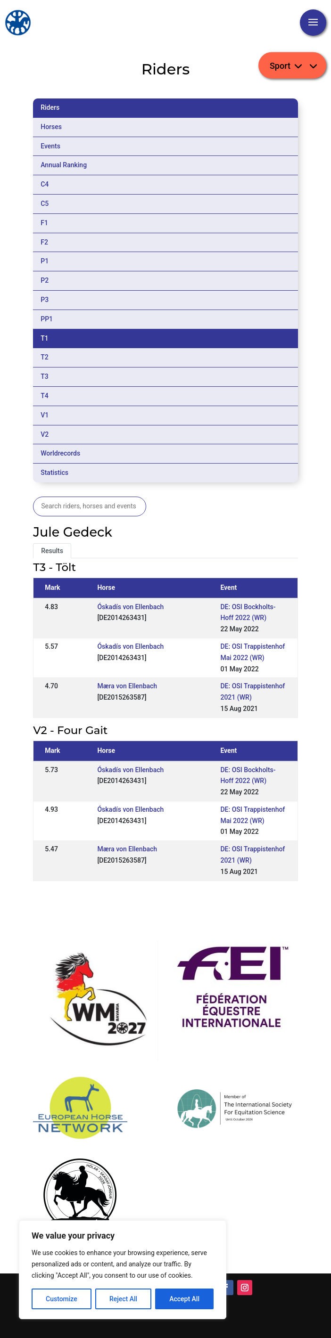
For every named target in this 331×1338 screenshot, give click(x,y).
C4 (45, 184)
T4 (45, 396)
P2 (45, 280)
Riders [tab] (50, 107)
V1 (45, 415)
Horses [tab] (51, 127)
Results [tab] (52, 551)
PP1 (47, 319)
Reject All (123, 1299)
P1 (45, 261)
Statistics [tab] (54, 472)
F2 (44, 242)
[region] (122, 1269)
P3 (45, 299)
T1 (45, 338)
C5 (45, 203)
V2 (45, 434)
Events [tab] (50, 146)
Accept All (184, 1299)
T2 (45, 357)
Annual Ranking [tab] (64, 165)
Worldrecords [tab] (60, 453)
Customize (61, 1299)
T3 (45, 376)
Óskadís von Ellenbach (130, 607)
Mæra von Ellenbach (127, 686)
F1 (44, 223)
